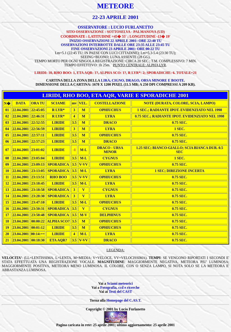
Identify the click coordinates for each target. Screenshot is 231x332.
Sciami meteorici (120, 283)
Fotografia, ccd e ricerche (119, 287)
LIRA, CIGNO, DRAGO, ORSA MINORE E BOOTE (142, 80)
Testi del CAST (120, 291)
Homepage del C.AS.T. (123, 300)
